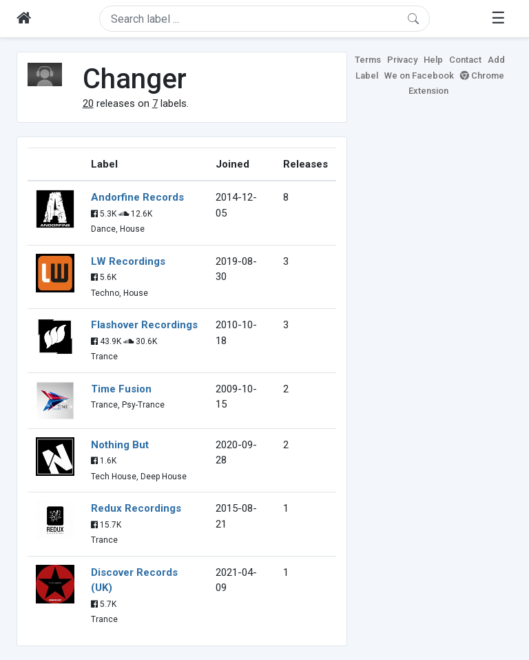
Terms (368, 59)
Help (433, 59)
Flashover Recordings (144, 325)
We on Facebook (419, 75)
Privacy (402, 59)
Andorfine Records (137, 197)
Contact (465, 59)
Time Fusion (121, 389)
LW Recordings (128, 261)
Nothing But (120, 445)
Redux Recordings (136, 508)
